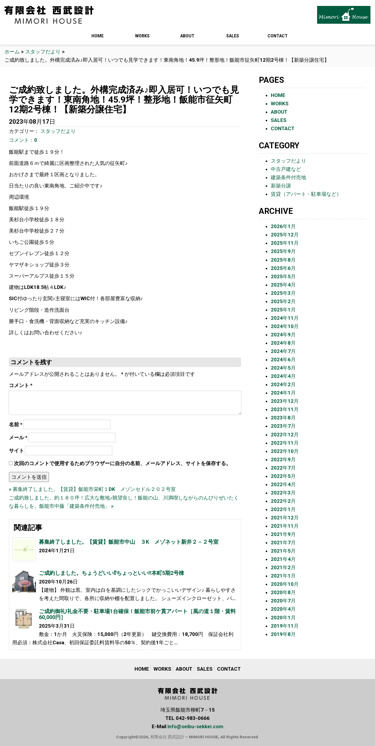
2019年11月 (285, 626)
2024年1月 (283, 393)
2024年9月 (283, 335)
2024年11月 (285, 318)
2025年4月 (283, 285)
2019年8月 (283, 634)
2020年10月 (285, 584)
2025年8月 (283, 260)
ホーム (12, 52)
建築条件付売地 (288, 177)
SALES (232, 36)
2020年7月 (283, 601)
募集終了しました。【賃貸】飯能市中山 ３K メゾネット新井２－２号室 (129, 542)
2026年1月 (283, 226)
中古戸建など (286, 169)
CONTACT (278, 36)
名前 (15, 424)
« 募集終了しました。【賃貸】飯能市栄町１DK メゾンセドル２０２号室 (92, 489)
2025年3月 (283, 293)
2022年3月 (283, 493)
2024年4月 (283, 376)
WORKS (142, 36)
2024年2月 (283, 384)
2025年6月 (283, 268)
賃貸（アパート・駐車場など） (306, 194)
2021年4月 (283, 559)
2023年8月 (283, 418)
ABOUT (187, 36)
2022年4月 (283, 484)
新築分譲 (281, 186)
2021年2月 (283, 567)
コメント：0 (23, 140)
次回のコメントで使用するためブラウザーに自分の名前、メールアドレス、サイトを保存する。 (122, 463)
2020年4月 (283, 609)
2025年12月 (285, 235)
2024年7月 (283, 351)
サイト (16, 451)
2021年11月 (285, 526)
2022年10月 (285, 451)
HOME (97, 36)
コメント (20, 385)
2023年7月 (283, 426)
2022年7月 (283, 468)
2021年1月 (283, 576)
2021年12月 (285, 518)
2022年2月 (283, 501)
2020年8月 (283, 592)
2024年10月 (285, 326)
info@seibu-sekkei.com (195, 726)
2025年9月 (283, 251)
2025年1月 (283, 310)
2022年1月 (283, 509)
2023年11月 (285, 409)
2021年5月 (283, 551)
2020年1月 (283, 618)
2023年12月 (285, 401)
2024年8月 (283, 343)
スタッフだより (43, 52)
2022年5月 (283, 476)
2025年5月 (283, 276)
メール (18, 437)
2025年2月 (283, 301)
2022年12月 (285, 435)
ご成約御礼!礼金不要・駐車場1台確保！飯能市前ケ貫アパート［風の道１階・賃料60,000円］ (137, 614)
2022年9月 (283, 459)
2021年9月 (283, 534)
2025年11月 (285, 243)
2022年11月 (285, 443)
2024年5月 (283, 368)
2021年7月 (283, 542)
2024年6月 (283, 359)
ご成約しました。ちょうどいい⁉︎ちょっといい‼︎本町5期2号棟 (111, 573)
